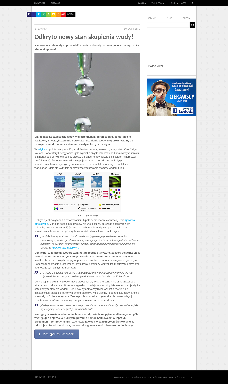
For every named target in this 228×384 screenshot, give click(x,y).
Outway (62, 377)
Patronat (55, 3)
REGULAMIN (163, 377)
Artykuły (152, 18)
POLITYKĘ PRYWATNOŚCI (148, 377)
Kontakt (52, 377)
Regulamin (40, 377)
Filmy (169, 18)
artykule (42, 149)
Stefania (40, 28)
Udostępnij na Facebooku (57, 334)
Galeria (186, 18)
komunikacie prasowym (65, 247)
